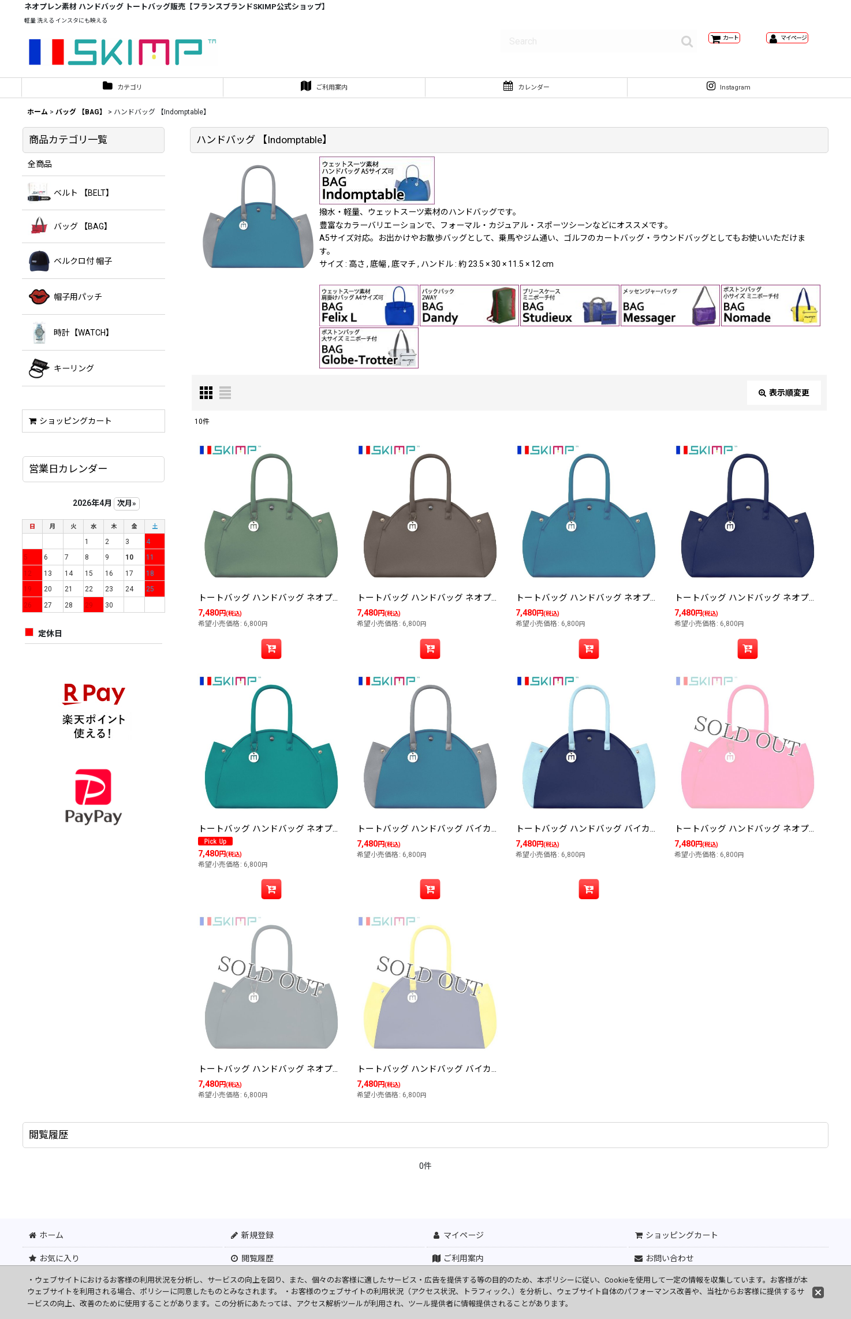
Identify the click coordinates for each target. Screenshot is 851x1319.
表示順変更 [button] (784, 398)
